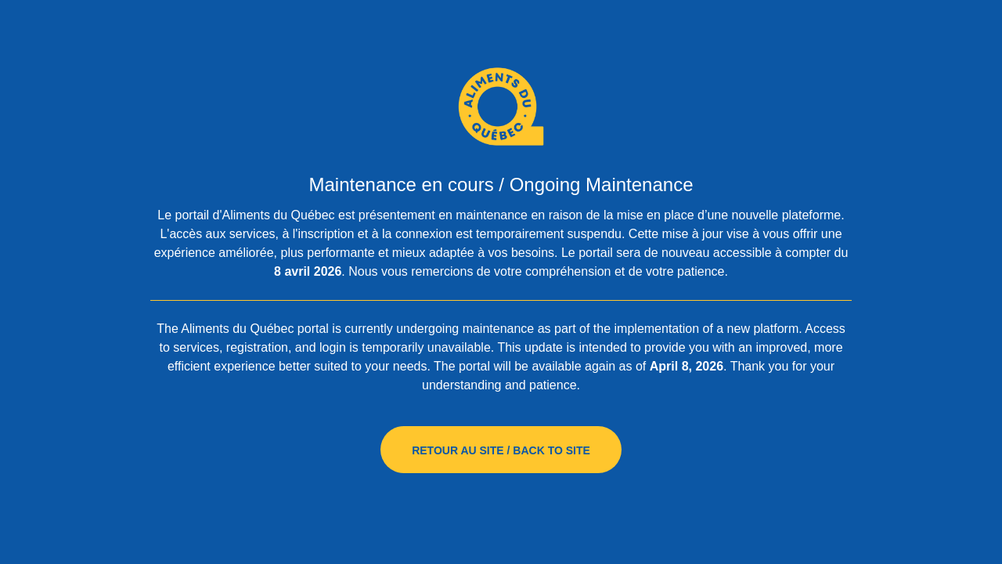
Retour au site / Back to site (501, 450)
